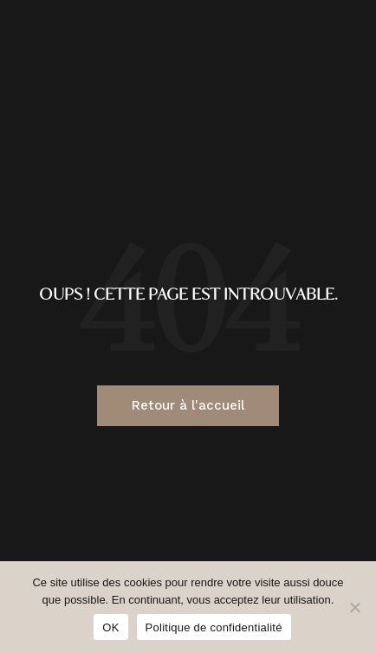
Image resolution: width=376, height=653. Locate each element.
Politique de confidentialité (214, 627)
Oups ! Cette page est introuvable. (188, 296)
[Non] (354, 607)
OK (110, 627)
